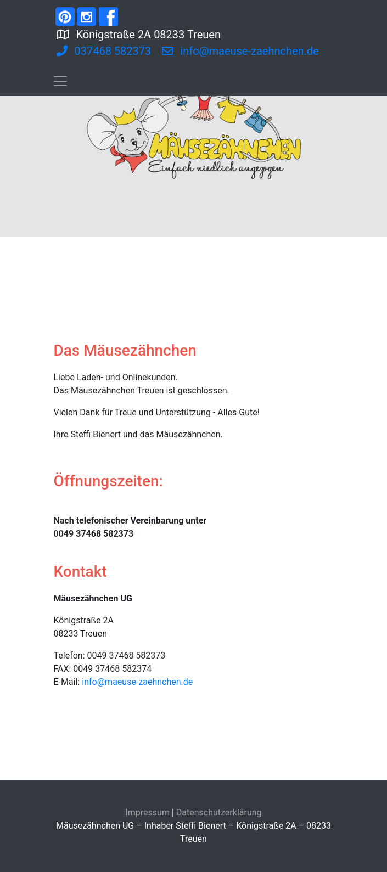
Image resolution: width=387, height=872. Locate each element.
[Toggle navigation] (60, 81)
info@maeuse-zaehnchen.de (137, 682)
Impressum (147, 812)
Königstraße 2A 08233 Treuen (182, 33)
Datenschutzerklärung (219, 812)
